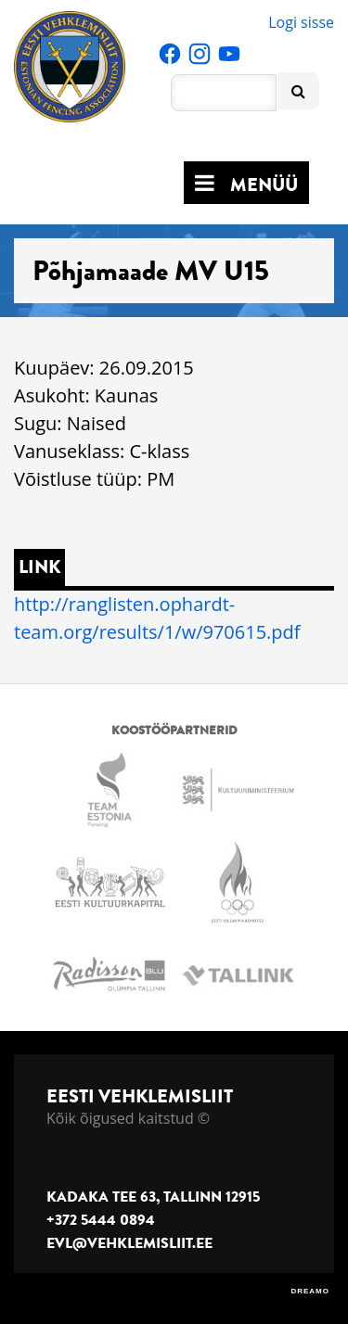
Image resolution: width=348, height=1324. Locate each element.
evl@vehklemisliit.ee (129, 1243)
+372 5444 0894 (100, 1220)
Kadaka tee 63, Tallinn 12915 (153, 1197)
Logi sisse (301, 22)
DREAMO (309, 1291)
